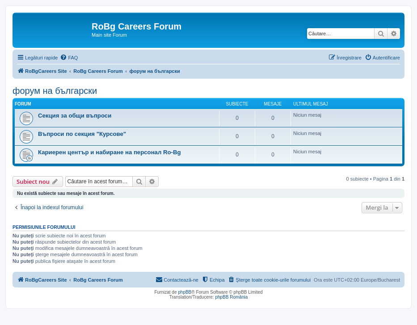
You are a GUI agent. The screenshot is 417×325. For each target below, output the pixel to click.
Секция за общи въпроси (74, 115)
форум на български (55, 91)
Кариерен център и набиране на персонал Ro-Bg (109, 152)
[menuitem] (69, 57)
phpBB (184, 292)
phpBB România (231, 297)
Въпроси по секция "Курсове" (82, 134)
